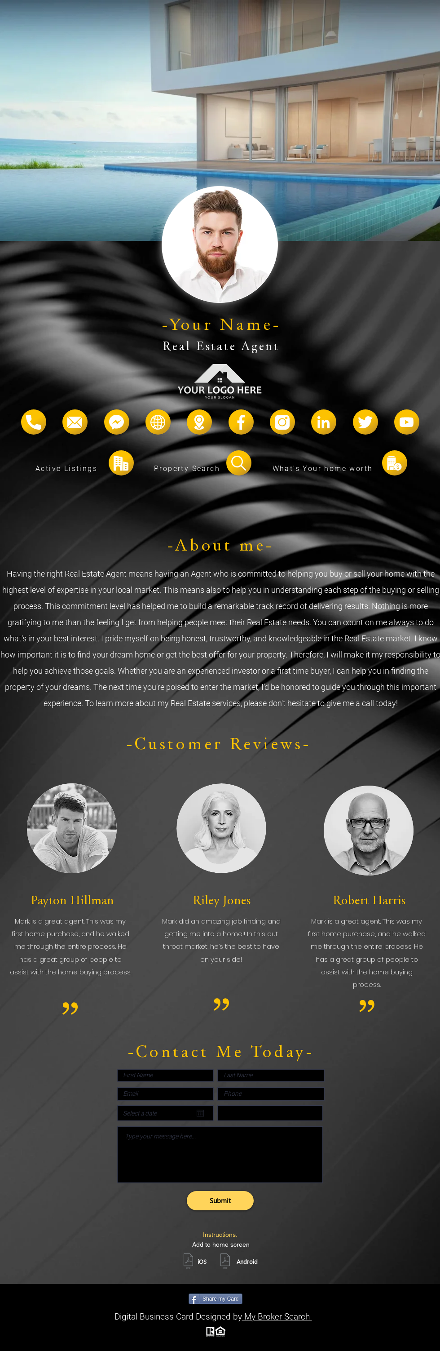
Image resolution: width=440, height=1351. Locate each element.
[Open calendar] (200, 1113)
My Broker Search (277, 1316)
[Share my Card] (215, 1298)
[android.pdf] (225, 1262)
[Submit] (220, 1200)
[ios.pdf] (188, 1262)
